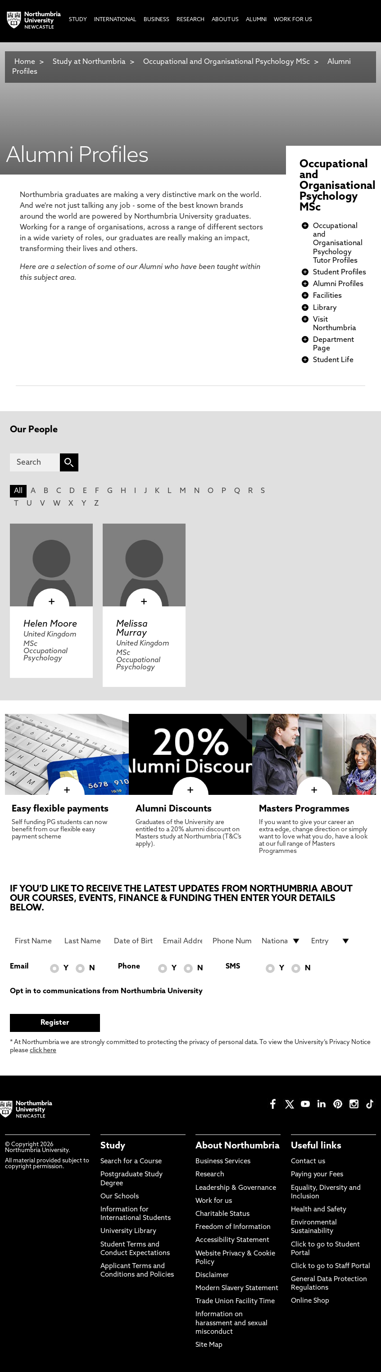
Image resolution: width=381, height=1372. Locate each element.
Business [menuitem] (156, 19)
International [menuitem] (115, 19)
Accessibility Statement (232, 1240)
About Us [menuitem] (225, 19)
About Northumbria (237, 1146)
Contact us (308, 1161)
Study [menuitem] (78, 19)
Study (112, 1146)
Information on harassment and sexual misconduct (231, 1323)
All (18, 491)
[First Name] (34, 941)
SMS (233, 966)
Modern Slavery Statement (236, 1288)
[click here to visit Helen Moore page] (51, 565)
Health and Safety (318, 1209)
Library (325, 308)
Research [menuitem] (190, 19)
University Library (128, 1231)
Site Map (208, 1345)
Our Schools (119, 1196)
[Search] (35, 462)
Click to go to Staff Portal (330, 1266)
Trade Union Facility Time (235, 1301)
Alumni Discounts (174, 809)
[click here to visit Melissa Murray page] (144, 565)
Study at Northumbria (89, 62)
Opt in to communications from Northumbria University (106, 991)
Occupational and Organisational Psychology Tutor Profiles (338, 244)
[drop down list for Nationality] (281, 941)
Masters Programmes (304, 809)
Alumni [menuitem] (256, 19)
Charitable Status (222, 1214)
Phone (129, 966)
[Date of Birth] (133, 941)
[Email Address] (183, 941)
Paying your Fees (317, 1174)
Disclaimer (212, 1275)
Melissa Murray (132, 629)
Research (209, 1174)
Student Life (333, 360)
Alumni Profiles (338, 284)
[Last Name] (84, 941)
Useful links (316, 1146)
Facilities (327, 296)
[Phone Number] (232, 941)
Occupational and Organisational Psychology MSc (226, 62)
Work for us (213, 1201)
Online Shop (310, 1301)
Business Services (222, 1161)
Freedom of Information (233, 1227)
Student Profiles (339, 272)
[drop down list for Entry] (331, 941)
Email (19, 966)
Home (24, 62)
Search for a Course (131, 1161)
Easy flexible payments (60, 809)
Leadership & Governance (235, 1188)
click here (43, 1050)
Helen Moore (50, 624)
